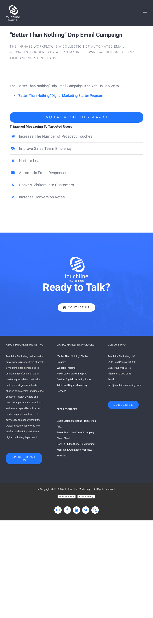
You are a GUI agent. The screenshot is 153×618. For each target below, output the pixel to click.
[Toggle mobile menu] (145, 11)
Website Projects (66, 367)
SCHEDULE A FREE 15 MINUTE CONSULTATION (76, 295)
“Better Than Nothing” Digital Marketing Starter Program (60, 96)
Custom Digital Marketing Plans (74, 379)
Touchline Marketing (79, 489)
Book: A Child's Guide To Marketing (75, 444)
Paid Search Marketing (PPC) (72, 373)
